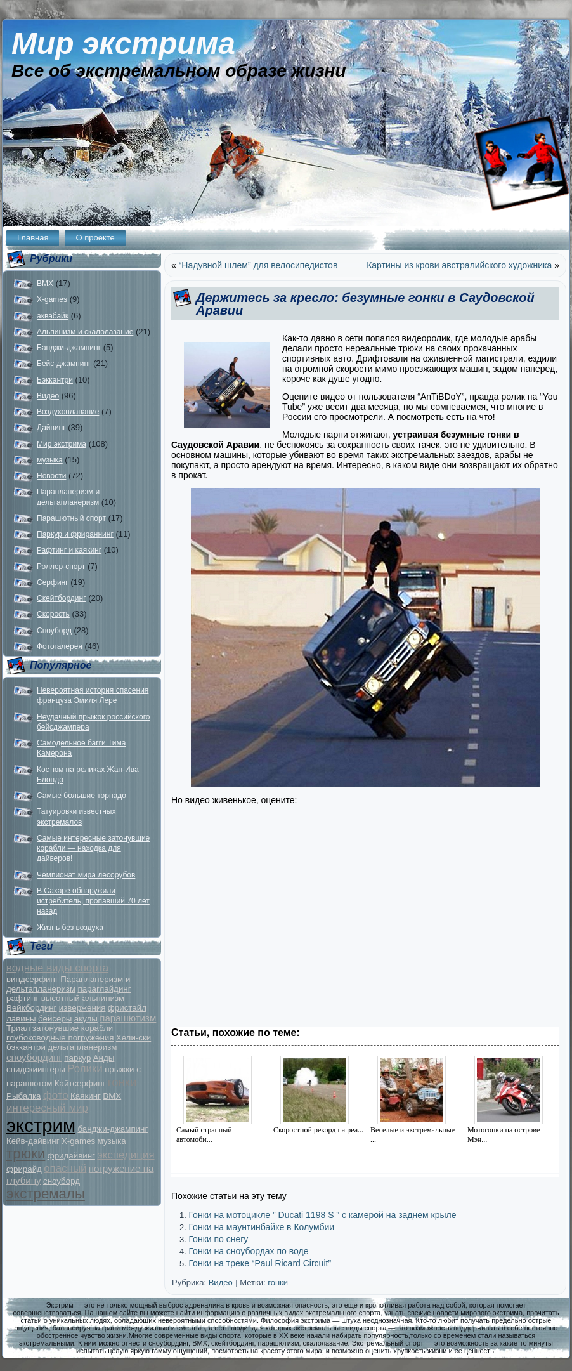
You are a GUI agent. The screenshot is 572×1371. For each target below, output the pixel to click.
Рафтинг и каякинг (69, 550)
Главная (32, 237)
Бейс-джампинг (64, 363)
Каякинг (85, 1096)
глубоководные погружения (60, 1037)
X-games (52, 299)
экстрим (40, 1125)
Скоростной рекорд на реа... (318, 1129)
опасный (65, 1168)
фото (55, 1095)
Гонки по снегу (218, 1239)
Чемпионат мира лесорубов (86, 874)
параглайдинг (104, 989)
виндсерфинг (32, 979)
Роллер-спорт (61, 566)
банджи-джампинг (112, 1129)
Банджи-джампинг (69, 347)
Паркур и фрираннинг (75, 534)
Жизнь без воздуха (70, 927)
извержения (82, 1008)
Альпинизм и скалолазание (85, 331)
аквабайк (52, 316)
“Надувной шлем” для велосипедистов (258, 265)
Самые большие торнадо (81, 795)
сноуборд (61, 1181)
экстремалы (45, 1194)
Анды (104, 1058)
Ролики (85, 1069)
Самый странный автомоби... (204, 1134)
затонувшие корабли (72, 1028)
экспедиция (125, 1155)
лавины (21, 1018)
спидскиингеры (35, 1069)
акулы (86, 1018)
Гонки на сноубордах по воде (248, 1251)
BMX (45, 283)
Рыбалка (23, 1096)
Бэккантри (55, 380)
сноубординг (34, 1057)
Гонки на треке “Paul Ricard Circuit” (259, 1263)
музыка (50, 460)
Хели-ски (133, 1037)
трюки (25, 1154)
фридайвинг (71, 1155)
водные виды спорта (57, 968)
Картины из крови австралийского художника (459, 265)
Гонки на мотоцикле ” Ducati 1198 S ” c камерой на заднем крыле (322, 1215)
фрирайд (24, 1169)
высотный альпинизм (83, 998)
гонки (122, 1082)
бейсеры (55, 1018)
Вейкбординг (31, 1008)
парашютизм (128, 1018)
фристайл (127, 1008)
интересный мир (47, 1108)
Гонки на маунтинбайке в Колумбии (261, 1227)
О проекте (94, 237)
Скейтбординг (61, 598)
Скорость (53, 614)
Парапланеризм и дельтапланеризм (68, 984)
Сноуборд (54, 630)
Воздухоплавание (68, 411)
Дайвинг (51, 427)
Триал (18, 1028)
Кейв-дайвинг (33, 1141)
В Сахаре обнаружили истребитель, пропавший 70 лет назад (93, 901)
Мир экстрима (123, 43)
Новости (51, 475)
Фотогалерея (59, 646)
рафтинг (22, 998)
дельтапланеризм (82, 1047)
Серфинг (52, 582)
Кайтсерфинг (80, 1083)
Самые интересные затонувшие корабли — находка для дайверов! (93, 848)
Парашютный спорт (71, 518)
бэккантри (26, 1047)
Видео (48, 395)
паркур (77, 1058)
